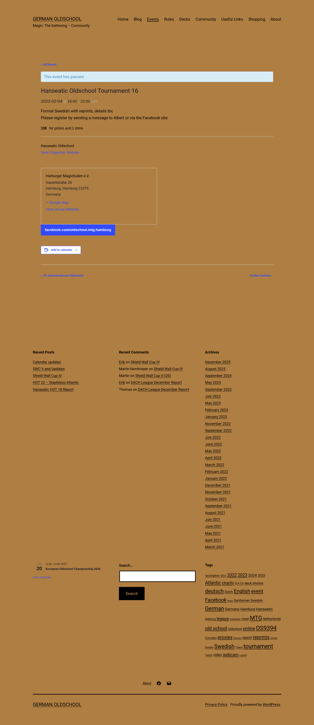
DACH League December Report (156, 382)
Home (123, 19)
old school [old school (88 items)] (216, 628)
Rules (169, 19)
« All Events (48, 64)
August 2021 (215, 513)
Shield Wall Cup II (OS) (153, 376)
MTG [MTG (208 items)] (256, 618)
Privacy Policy (216, 704)
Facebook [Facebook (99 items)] (215, 600)
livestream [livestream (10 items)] (235, 619)
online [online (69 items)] (249, 628)
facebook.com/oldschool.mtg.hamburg (78, 230)
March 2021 (214, 547)
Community (205, 19)
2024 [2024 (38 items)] (252, 575)
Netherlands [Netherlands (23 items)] (272, 619)
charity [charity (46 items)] (228, 583)
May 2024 (213, 382)
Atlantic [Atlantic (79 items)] (213, 583)
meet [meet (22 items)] (245, 619)
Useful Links (232, 19)
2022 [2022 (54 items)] (232, 575)
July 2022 (213, 437)
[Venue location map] (125, 196)
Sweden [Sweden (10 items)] (209, 647)
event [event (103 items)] (257, 591)
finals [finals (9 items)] (230, 600)
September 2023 (218, 389)
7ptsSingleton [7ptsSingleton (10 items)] (212, 575)
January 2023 (216, 417)
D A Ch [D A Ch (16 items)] (239, 583)
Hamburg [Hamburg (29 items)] (247, 609)
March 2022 (214, 465)
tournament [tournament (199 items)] (258, 646)
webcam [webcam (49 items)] (231, 654)
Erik (122, 362)
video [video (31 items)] (217, 655)
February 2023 (216, 410)
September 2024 (218, 376)
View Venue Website (62, 209)
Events (153, 19)
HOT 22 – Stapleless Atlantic (56, 382)
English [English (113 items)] (242, 591)
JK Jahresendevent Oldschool (62, 275)
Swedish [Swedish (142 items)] (224, 646)
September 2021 (218, 506)
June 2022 (213, 444)
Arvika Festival (261, 275)
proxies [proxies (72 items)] (225, 637)
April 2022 (213, 458)
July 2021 (213, 519)
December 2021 (217, 485)
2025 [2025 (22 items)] (261, 575)
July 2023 (213, 396)
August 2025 (215, 369)
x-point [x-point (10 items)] (243, 655)
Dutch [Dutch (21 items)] (229, 592)
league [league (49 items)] (223, 618)
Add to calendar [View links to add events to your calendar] (61, 249)
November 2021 (218, 492)
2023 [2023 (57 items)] (242, 575)
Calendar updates (47, 362)
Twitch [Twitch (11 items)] (208, 655)
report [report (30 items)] (247, 637)
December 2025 (217, 362)
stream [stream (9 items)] (273, 638)
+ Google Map (57, 203)
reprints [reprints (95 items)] (261, 637)
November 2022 (218, 424)
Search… (126, 565)
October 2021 (216, 499)
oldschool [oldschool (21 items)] (235, 629)
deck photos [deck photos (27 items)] (254, 583)
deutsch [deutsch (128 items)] (214, 591)
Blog (138, 19)
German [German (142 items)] (214, 608)
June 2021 (213, 526)
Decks (184, 19)
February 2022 (216, 472)
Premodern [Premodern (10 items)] (211, 638)
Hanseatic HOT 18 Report (53, 389)
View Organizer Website (60, 152)
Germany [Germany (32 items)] (232, 609)
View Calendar (42, 577)
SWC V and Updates (49, 369)
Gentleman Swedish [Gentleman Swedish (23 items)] (248, 600)
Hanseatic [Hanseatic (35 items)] (264, 609)
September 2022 (218, 430)
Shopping (256, 19)
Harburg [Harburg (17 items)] (210, 619)
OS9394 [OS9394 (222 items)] (266, 628)
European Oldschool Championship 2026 (73, 569)
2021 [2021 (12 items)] (223, 575)
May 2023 (213, 403)
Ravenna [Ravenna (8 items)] (237, 638)
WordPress (271, 704)
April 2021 (213, 540)
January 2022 (216, 478)
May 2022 (213, 451)
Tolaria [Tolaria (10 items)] (239, 647)
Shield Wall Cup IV (47, 376)
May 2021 (213, 533)
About (276, 19)
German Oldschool (57, 19)
